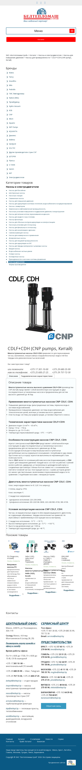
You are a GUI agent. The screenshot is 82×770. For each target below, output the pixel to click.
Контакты (10, 741)
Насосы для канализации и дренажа (22, 230)
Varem (11, 169)
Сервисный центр (55, 623)
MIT (10, 173)
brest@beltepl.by (58, 649)
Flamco (12, 160)
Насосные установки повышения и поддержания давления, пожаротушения (36, 212)
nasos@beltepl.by (13, 693)
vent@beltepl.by (12, 716)
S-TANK (12, 165)
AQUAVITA (13, 131)
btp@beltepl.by (12, 708)
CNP (10, 114)
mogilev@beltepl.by (59, 672)
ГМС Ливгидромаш (16, 93)
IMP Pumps (13, 127)
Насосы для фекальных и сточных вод (22, 227)
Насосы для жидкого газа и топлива (22, 217)
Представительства (56, 642)
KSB (10, 110)
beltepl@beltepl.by (13, 680)
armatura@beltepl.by (15, 701)
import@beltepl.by (13, 685)
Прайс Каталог (25, 741)
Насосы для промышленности (37, 57)
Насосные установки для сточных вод (22, 225)
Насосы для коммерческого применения (24, 235)
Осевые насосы (14, 254)
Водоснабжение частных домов (20, 251)
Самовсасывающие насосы (18, 233)
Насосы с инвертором (17, 206)
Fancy (11, 77)
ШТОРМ (12, 156)
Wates (11, 73)
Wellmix (12, 140)
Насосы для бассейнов (17, 190)
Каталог (41, 39)
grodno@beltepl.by (58, 664)
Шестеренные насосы (17, 193)
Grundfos (12, 81)
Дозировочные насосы (17, 238)
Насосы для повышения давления (21, 201)
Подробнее (14, 595)
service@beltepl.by (55, 636)
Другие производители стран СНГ (23, 152)
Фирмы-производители (17, 265)
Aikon (11, 119)
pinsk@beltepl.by (58, 680)
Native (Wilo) (14, 98)
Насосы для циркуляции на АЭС (20, 243)
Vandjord (12, 144)
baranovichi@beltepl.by (51, 698)
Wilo (10, 85)
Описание (13, 376)
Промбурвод (14, 102)
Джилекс (12, 135)
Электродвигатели (16, 177)
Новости (49, 739)
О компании (35, 739)
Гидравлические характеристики (36, 376)
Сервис (61, 739)
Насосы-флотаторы (16, 220)
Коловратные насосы (16, 257)
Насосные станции (15, 196)
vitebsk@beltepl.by (58, 687)
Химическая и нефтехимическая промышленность (27, 209)
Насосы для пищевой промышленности (23, 241)
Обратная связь (53, 711)
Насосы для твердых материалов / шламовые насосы (28, 246)
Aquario (12, 123)
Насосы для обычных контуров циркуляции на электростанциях (32, 222)
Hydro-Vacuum (14, 106)
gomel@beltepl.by (59, 657)
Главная (9, 739)
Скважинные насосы (16, 198)
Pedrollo (12, 89)
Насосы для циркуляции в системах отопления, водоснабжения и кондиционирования (40, 204)
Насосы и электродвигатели (50, 55)
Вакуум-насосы (14, 249)
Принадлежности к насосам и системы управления (27, 259)
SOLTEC (12, 148)
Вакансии (41, 741)
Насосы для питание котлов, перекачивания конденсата (29, 214)
